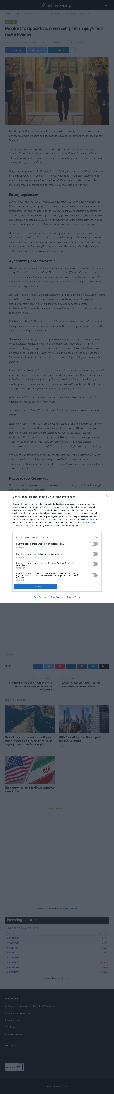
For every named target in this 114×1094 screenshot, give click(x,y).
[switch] (94, 544)
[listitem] (57, 537)
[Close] (108, 497)
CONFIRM (35, 587)
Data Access (57, 597)
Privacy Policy (73, 597)
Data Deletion (40, 597)
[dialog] (57, 547)
